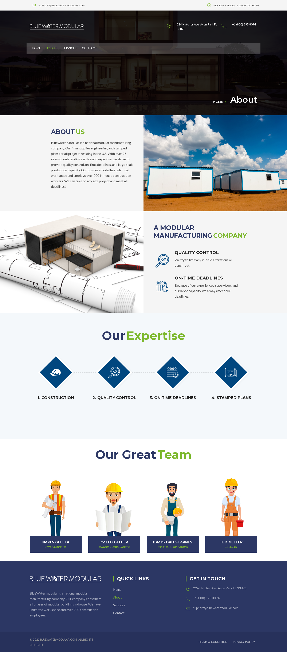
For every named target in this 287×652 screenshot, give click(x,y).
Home (218, 102)
